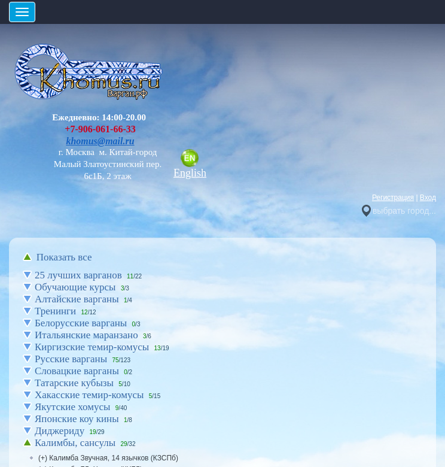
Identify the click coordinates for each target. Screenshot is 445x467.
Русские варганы (71, 359)
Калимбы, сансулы (75, 442)
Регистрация (393, 197)
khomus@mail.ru (100, 141)
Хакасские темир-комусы (89, 395)
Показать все (64, 257)
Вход (428, 197)
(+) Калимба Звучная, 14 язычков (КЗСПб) (108, 458)
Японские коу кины (77, 418)
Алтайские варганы (77, 299)
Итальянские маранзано (86, 335)
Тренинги (55, 311)
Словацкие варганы (77, 371)
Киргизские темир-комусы (92, 347)
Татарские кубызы (74, 383)
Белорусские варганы (81, 323)
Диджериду (59, 430)
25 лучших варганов (78, 275)
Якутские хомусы (72, 407)
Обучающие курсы (75, 287)
